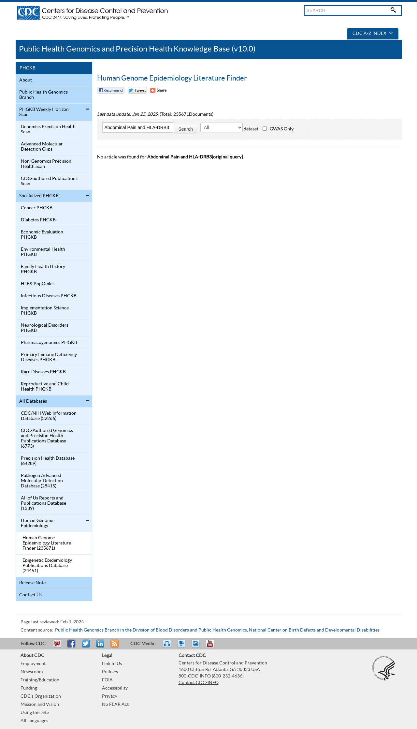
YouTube (213, 646)
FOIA (107, 680)
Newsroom (32, 672)
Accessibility (115, 688)
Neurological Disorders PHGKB (44, 328)
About (25, 80)
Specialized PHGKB (39, 196)
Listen (167, 646)
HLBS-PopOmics (37, 284)
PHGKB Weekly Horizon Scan (44, 112)
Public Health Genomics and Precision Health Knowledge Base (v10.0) (137, 49)
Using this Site (35, 712)
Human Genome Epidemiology (37, 523)
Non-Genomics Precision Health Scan (46, 164)
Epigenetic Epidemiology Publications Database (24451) (47, 565)
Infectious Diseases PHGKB (49, 296)
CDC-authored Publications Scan (49, 181)
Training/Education (40, 680)
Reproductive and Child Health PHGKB (45, 387)
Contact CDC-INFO (199, 682)
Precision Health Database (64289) (48, 461)
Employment (33, 664)
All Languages (34, 721)
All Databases (33, 401)
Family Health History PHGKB (43, 269)
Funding (29, 688)
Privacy (109, 696)
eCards (197, 646)
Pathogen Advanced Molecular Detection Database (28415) (42, 480)
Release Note (32, 583)
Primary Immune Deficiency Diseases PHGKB (49, 357)
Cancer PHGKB (36, 208)
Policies (110, 672)
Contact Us (30, 595)
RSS (114, 646)
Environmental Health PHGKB (43, 252)
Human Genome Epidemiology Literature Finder (172, 78)
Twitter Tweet (137, 90)
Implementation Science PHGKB (45, 311)
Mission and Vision (40, 704)
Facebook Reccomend (110, 90)
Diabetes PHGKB (38, 220)
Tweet (86, 646)
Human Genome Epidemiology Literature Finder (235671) (46, 543)
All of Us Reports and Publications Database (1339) (43, 503)
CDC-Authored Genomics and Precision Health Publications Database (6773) (47, 438)
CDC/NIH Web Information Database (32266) (49, 416)
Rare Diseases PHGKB (43, 372)
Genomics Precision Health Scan (48, 129)
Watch (182, 646)
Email (57, 646)
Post (99, 646)
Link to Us (112, 664)
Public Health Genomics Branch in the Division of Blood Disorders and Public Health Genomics (151, 630)
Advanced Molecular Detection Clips (42, 147)
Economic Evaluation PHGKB (42, 235)
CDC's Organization (41, 696)
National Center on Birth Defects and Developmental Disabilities (314, 630)
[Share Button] (158, 90)
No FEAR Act (115, 704)
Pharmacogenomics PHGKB (49, 342)
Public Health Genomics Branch (43, 95)
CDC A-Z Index (372, 33)
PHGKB (28, 68)
